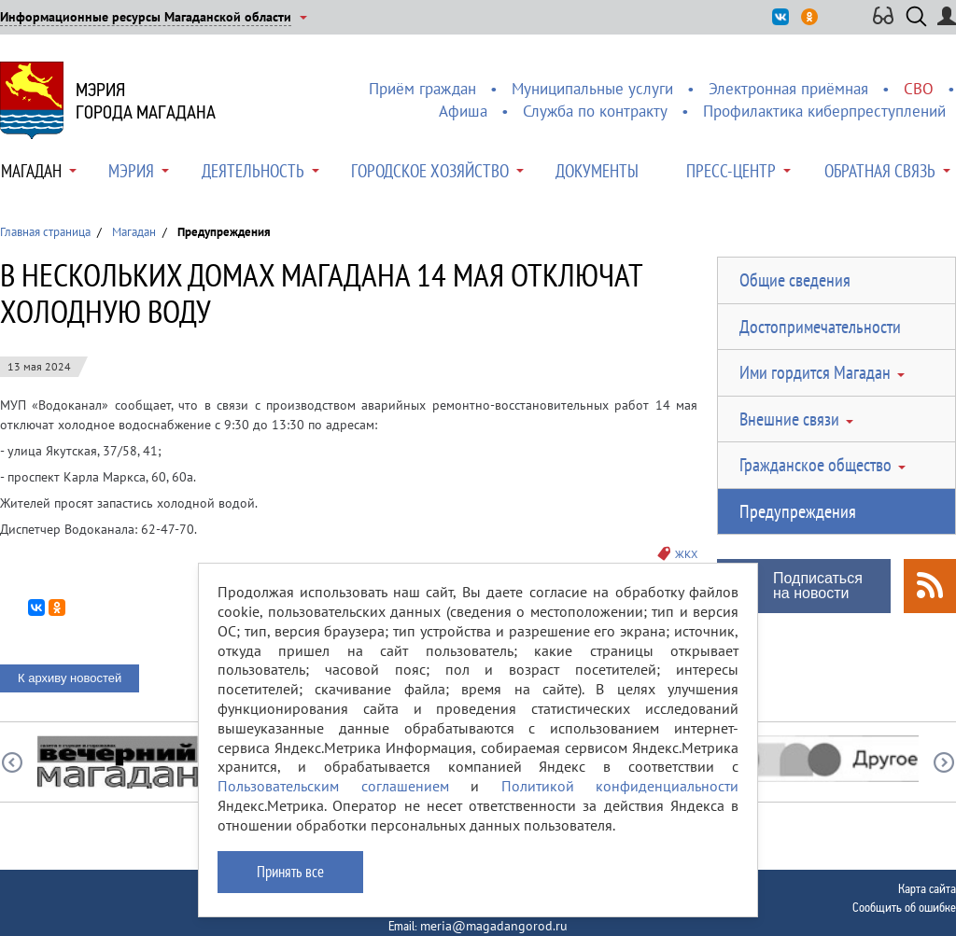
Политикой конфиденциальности (620, 785)
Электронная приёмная (788, 88)
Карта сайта (927, 888)
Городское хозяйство (430, 171)
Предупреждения (797, 511)
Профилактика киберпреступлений (824, 111)
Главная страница (45, 232)
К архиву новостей (69, 678)
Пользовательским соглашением (333, 785)
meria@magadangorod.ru (494, 925)
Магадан (31, 171)
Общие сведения (795, 280)
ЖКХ (686, 554)
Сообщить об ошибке (904, 907)
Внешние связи (789, 419)
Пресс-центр (731, 171)
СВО (919, 88)
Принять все (290, 871)
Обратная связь (879, 171)
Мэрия (131, 171)
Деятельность (253, 171)
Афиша (463, 111)
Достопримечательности (820, 326)
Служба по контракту (595, 111)
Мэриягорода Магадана (146, 100)
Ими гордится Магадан (815, 372)
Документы (597, 171)
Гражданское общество (815, 465)
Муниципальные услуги (592, 88)
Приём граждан (422, 88)
